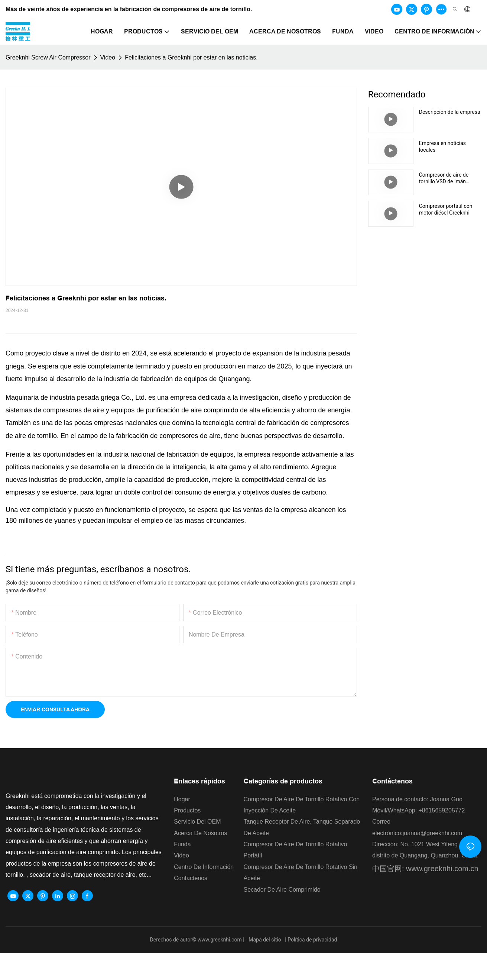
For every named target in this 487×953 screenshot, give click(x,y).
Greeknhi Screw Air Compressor (48, 57)
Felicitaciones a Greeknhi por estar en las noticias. (191, 57)
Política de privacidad (312, 940)
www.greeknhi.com (220, 940)
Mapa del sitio (265, 940)
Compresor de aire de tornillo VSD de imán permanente (443, 178)
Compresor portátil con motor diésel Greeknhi (446, 209)
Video (108, 57)
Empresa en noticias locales (442, 146)
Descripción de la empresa (449, 112)
